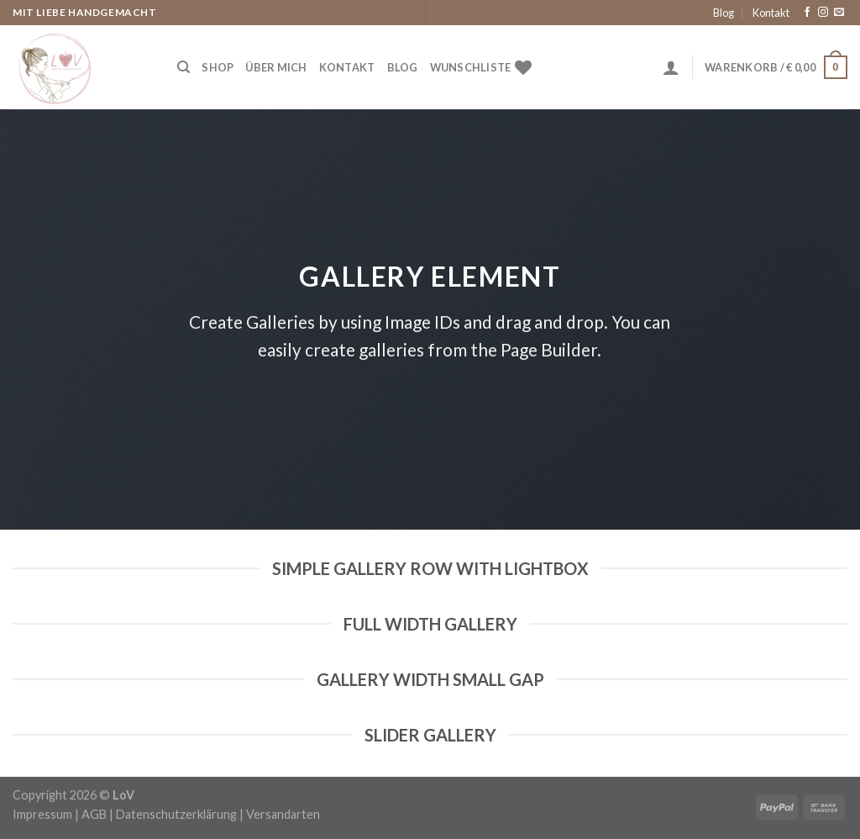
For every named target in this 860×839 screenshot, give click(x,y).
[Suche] (183, 67)
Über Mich (276, 67)
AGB (94, 814)
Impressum (42, 814)
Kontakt (770, 12)
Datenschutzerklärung (176, 814)
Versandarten (283, 814)
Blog (723, 12)
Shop (217, 67)
